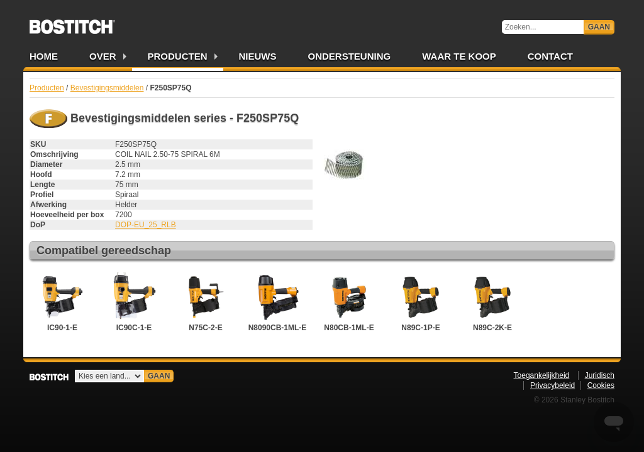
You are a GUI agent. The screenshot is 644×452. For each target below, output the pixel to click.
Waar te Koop (459, 56)
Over (102, 56)
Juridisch (599, 375)
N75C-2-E (205, 302)
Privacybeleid (552, 385)
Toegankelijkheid (542, 375)
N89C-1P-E (421, 302)
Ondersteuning (349, 56)
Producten (178, 56)
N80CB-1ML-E (349, 302)
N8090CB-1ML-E (277, 302)
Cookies (600, 385)
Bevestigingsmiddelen (107, 87)
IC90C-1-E (134, 302)
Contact (550, 56)
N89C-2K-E (492, 302)
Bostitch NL (72, 22)
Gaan (599, 27)
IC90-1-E (62, 302)
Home (44, 56)
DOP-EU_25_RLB (145, 224)
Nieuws (258, 56)
